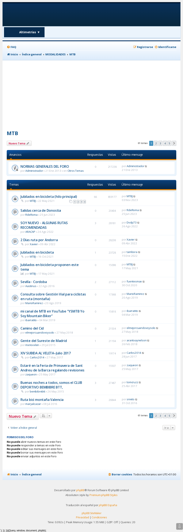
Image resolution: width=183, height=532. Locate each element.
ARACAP (30, 232)
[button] (174, 143)
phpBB (80, 490)
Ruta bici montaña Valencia (42, 399)
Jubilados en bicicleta (37, 252)
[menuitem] (11, 47)
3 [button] (160, 143)
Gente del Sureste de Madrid (43, 340)
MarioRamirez (34, 303)
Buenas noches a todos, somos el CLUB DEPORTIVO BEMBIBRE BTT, (51, 385)
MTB (12, 133)
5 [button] (169, 143)
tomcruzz (132, 382)
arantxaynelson (136, 340)
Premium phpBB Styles (103, 495)
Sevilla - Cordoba (33, 281)
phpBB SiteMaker (92, 513)
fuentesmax (134, 281)
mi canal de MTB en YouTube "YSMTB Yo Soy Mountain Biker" (52, 313)
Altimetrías (29, 32)
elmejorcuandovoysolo (39, 332)
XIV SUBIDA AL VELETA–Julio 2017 (45, 353)
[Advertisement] (91, 91)
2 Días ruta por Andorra (39, 240)
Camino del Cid (32, 328)
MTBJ (33, 201)
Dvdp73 (132, 222)
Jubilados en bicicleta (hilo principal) (48, 196)
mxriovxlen (32, 345)
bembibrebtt (37, 391)
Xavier (34, 244)
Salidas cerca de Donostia (40, 210)
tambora (132, 252)
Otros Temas (76, 171)
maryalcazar (33, 404)
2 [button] (156, 143)
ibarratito (31, 320)
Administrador (34, 171)
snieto (130, 399)
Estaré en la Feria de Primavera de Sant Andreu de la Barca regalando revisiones (52, 367)
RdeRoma (31, 215)
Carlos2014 (37, 357)
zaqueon (31, 374)
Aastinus (30, 286)
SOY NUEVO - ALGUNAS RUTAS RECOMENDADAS (44, 225)
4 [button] (165, 143)
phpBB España (108, 505)
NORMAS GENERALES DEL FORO (44, 166)
